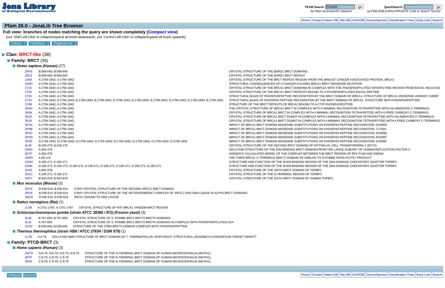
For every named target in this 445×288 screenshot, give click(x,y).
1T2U (28, 96)
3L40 (28, 218)
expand (30, 19)
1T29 (28, 92)
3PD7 (28, 178)
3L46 (28, 145)
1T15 (28, 88)
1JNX (28, 79)
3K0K (28, 112)
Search (437, 20)
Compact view (162, 31)
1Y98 (28, 104)
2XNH (29, 162)
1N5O (29, 83)
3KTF (28, 257)
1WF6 (29, 157)
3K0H (28, 108)
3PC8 (28, 193)
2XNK (29, 166)
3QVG (29, 197)
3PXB (28, 129)
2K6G (28, 149)
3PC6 (28, 188)
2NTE (28, 71)
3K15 (28, 116)
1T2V (28, 100)
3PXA (28, 125)
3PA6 (28, 261)
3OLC (29, 174)
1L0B (28, 207)
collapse (14, 19)
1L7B (28, 236)
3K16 (28, 120)
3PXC (29, 133)
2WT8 (29, 253)
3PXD (29, 137)
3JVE (28, 170)
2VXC (29, 226)
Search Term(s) (430, 11)
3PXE (28, 141)
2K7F (28, 153)
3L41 (28, 222)
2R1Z (28, 75)
